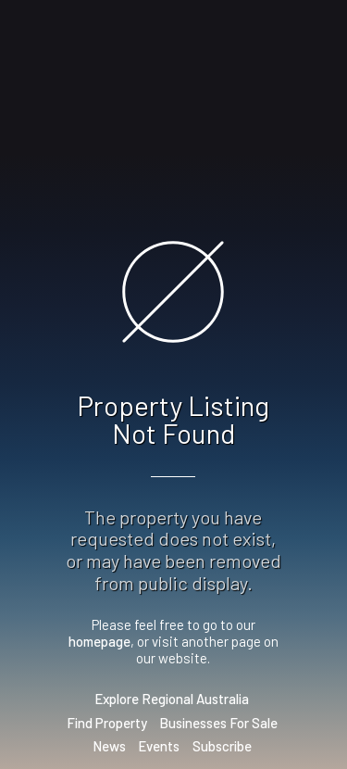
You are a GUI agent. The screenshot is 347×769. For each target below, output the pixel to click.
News (109, 745)
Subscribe (222, 745)
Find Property (107, 722)
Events (159, 745)
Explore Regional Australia (171, 698)
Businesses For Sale (218, 722)
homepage (99, 641)
